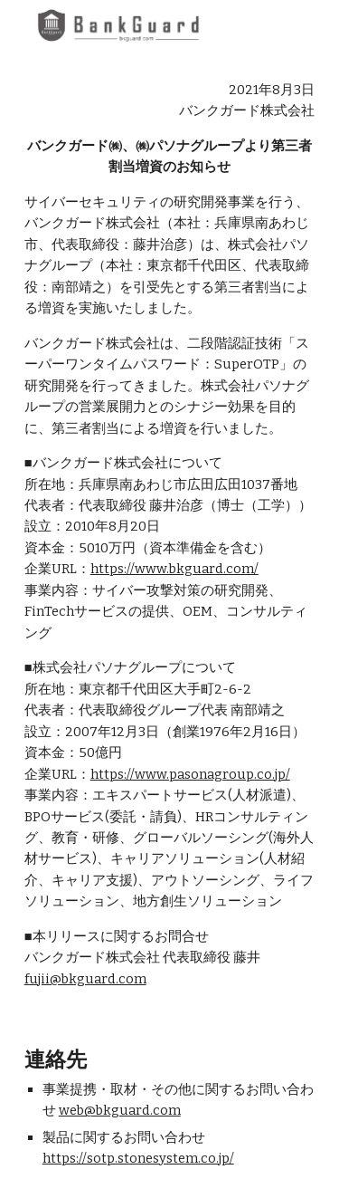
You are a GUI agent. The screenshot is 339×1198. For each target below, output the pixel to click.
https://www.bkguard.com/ (174, 569)
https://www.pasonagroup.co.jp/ (190, 774)
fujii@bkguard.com (85, 979)
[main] (170, 534)
